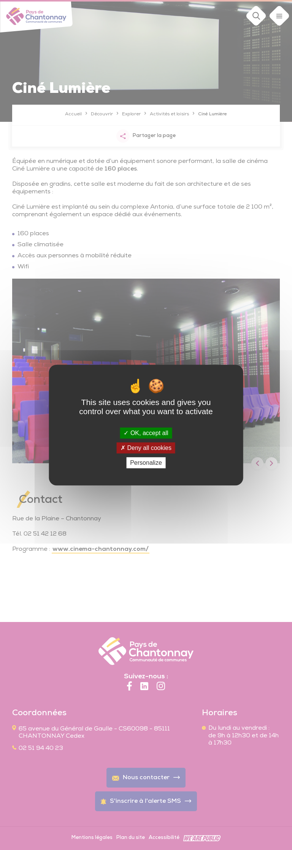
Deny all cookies (146, 448)
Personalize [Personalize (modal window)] (146, 462)
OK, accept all (146, 433)
